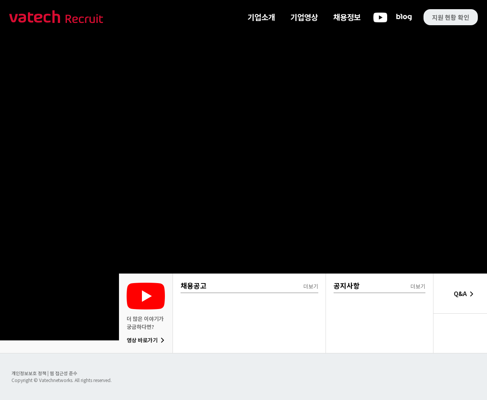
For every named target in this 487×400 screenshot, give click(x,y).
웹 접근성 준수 (63, 373)
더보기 (310, 286)
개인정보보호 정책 (29, 373)
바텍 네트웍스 (56, 17)
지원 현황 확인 (450, 17)
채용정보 (347, 17)
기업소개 (261, 17)
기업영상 (304, 17)
